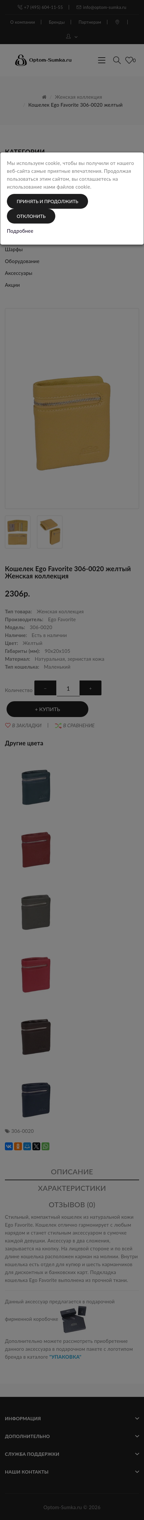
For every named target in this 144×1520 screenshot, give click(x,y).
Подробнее (20, 231)
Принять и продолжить (47, 201)
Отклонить (31, 216)
